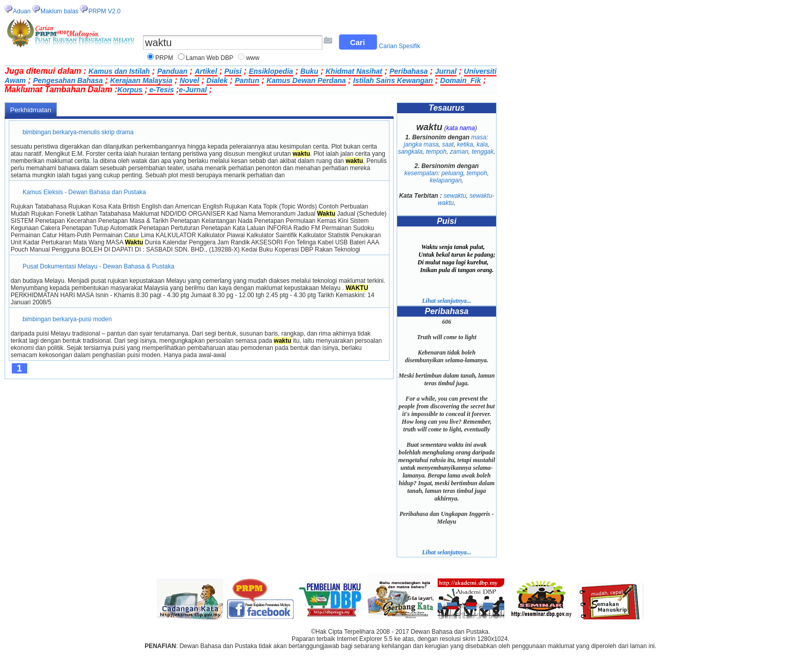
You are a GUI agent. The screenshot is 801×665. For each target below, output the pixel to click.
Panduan (172, 71)
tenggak (483, 151)
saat (448, 144)
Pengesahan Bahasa (67, 80)
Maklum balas (59, 11)
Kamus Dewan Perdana (306, 80)
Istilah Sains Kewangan (393, 80)
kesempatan (421, 173)
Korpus (129, 90)
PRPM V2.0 (104, 11)
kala (482, 144)
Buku (309, 71)
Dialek (217, 80)
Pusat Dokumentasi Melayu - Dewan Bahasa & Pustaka (98, 266)
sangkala (410, 151)
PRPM (164, 57)
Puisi (232, 71)
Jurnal (446, 71)
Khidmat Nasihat (353, 71)
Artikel (206, 71)
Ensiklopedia (271, 71)
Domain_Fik (460, 80)
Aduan (22, 11)
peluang (452, 173)
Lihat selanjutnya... (446, 300)
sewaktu (455, 195)
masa (478, 137)
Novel (189, 80)
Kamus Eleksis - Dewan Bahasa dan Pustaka (84, 192)
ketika (465, 144)
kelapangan (446, 180)
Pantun (247, 80)
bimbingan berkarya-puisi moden (67, 319)
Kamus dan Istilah (119, 71)
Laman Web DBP (210, 57)
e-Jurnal (193, 90)
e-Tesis (161, 90)
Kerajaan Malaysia (141, 80)
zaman (459, 151)
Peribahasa (408, 71)
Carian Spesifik (399, 46)
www (252, 57)
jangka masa (421, 144)
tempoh (436, 151)
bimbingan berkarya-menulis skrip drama (78, 132)
